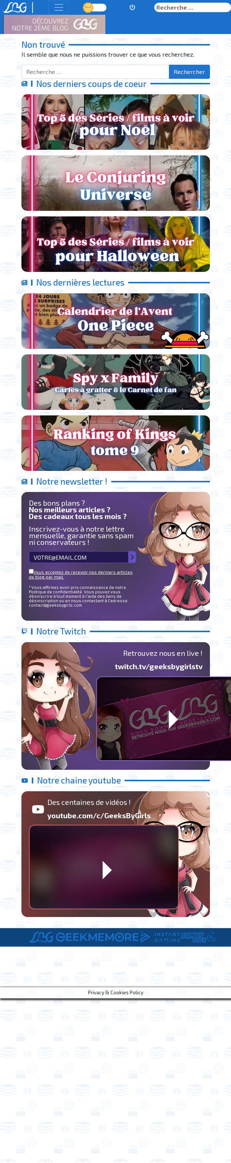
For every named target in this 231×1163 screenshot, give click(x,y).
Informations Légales (148, 975)
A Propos (42, 975)
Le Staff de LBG (87, 975)
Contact (200, 975)
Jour (89, 7)
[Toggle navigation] (58, 7)
